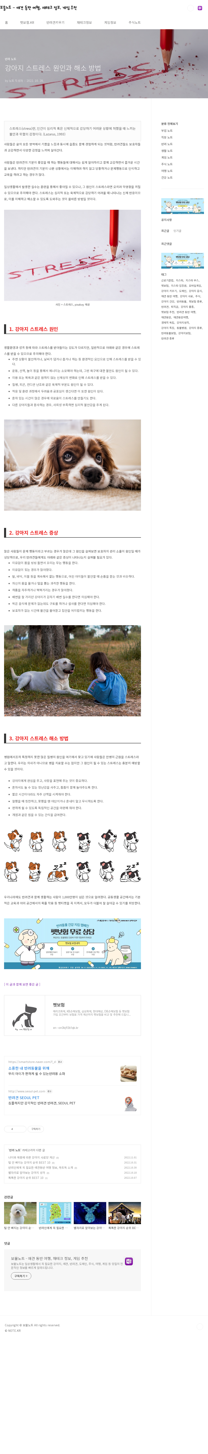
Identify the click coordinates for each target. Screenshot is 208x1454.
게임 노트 (167, 157)
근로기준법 (167, 280)
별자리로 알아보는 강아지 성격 (26, 1229)
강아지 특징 (167, 328)
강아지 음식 (195, 291)
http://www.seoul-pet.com (26, 1148)
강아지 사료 (186, 296)
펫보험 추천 (167, 312)
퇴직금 (174, 307)
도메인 (182, 291)
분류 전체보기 (169, 124)
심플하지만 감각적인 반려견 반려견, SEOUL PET (42, 1159)
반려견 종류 (167, 338)
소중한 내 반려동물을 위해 (28, 1124)
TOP (200, 1383)
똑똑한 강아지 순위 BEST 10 (25, 1234)
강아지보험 (184, 333)
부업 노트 (167, 131)
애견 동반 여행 (169, 296)
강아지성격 (183, 322)
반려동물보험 (168, 333)
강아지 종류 (195, 328)
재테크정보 (84, 22)
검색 (190, 8)
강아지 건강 (167, 301)
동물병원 (181, 328)
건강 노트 (167, 177)
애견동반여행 (180, 317)
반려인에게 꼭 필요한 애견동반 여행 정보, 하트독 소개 (40, 1224)
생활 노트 (167, 151)
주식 (197, 296)
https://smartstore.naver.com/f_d (32, 1118)
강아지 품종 (187, 307)
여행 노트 (167, 171)
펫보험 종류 (195, 301)
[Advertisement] (72, 1080)
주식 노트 (167, 164)
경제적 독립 (167, 322)
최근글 (165, 231)
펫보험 (165, 286)
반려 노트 (15, 1207)
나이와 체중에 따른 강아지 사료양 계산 (31, 1214)
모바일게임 (195, 286)
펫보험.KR (27, 22)
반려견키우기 (55, 22)
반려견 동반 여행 (186, 312)
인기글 (177, 231)
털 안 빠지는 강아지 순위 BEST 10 (29, 1219)
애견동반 (166, 317)
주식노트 (135, 22)
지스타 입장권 (178, 286)
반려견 (165, 307)
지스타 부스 (192, 280)
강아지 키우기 (169, 291)
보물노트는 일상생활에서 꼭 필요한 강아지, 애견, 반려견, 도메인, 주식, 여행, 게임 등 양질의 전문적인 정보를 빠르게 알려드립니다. (67, 1322)
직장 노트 (167, 137)
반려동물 (181, 301)
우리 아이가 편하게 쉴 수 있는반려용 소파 (36, 1130)
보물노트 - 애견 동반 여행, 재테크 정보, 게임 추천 (38, 8)
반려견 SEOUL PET (23, 1154)
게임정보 (110, 22)
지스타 (179, 280)
